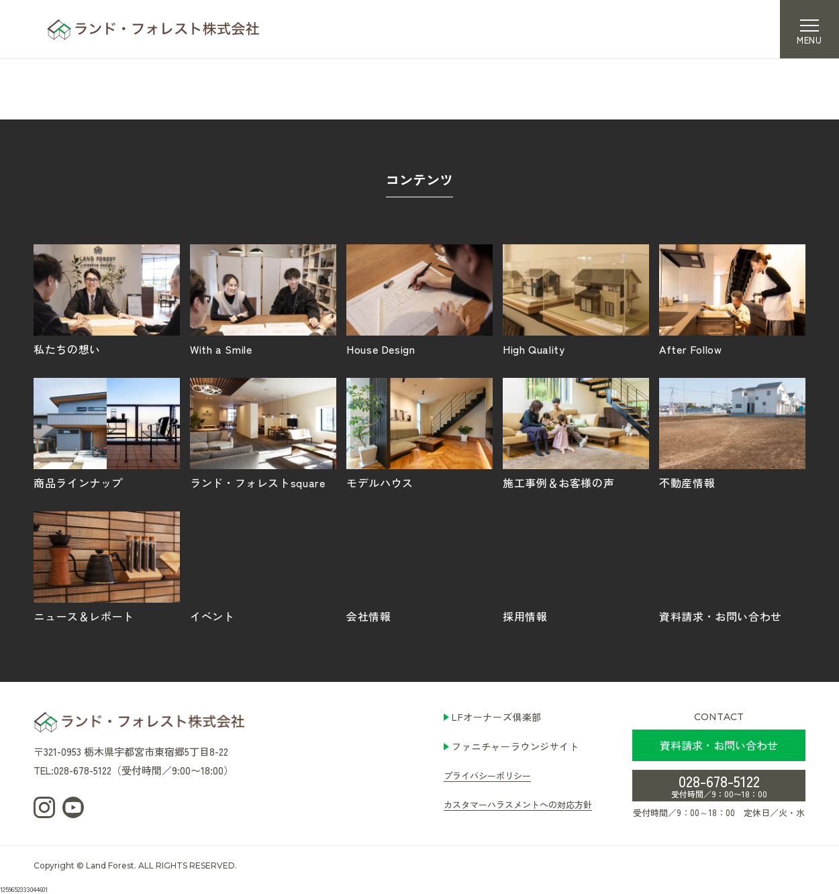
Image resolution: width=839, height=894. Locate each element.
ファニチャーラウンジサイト (515, 746)
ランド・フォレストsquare (263, 433)
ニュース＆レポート (107, 566)
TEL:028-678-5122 (72, 770)
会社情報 (419, 566)
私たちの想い (107, 299)
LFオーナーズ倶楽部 (497, 717)
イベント (263, 566)
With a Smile (263, 299)
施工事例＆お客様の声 (576, 433)
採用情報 (576, 566)
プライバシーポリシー (487, 775)
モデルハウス (419, 433)
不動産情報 (732, 433)
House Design (419, 299)
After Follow (732, 299)
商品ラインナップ (107, 433)
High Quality (576, 299)
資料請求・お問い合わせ (732, 566)
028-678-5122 (719, 784)
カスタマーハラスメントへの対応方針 (518, 804)
